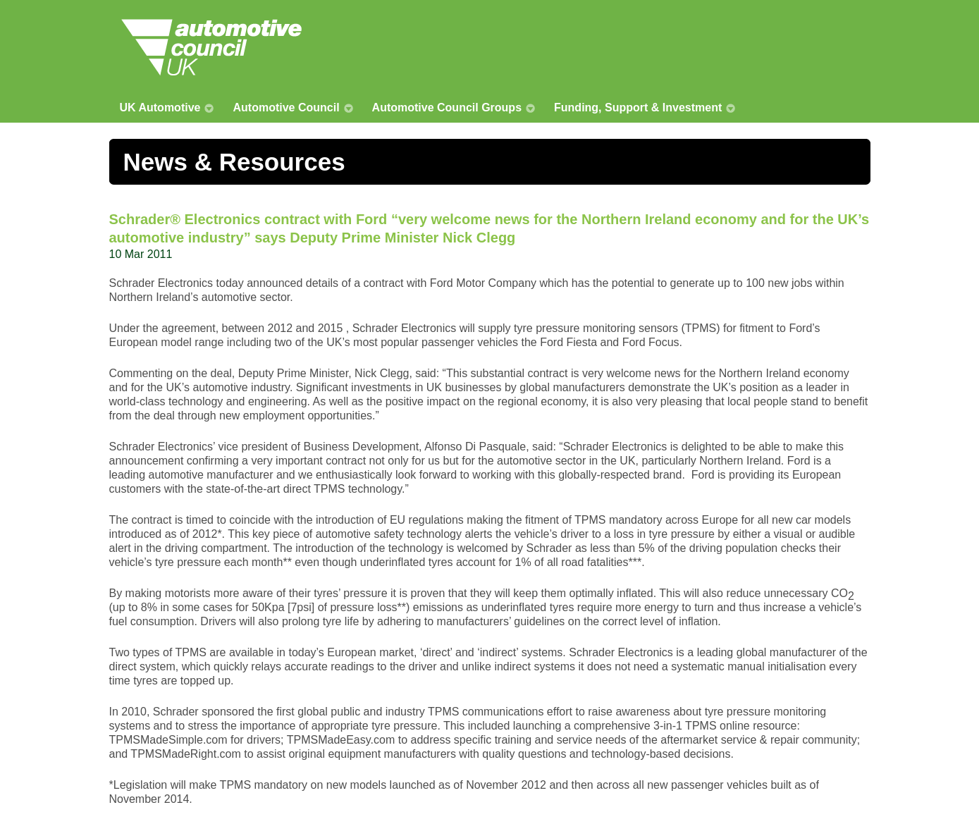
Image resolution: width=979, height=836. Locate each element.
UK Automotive (160, 107)
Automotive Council (286, 107)
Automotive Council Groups (447, 107)
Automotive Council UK (211, 47)
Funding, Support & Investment (638, 107)
